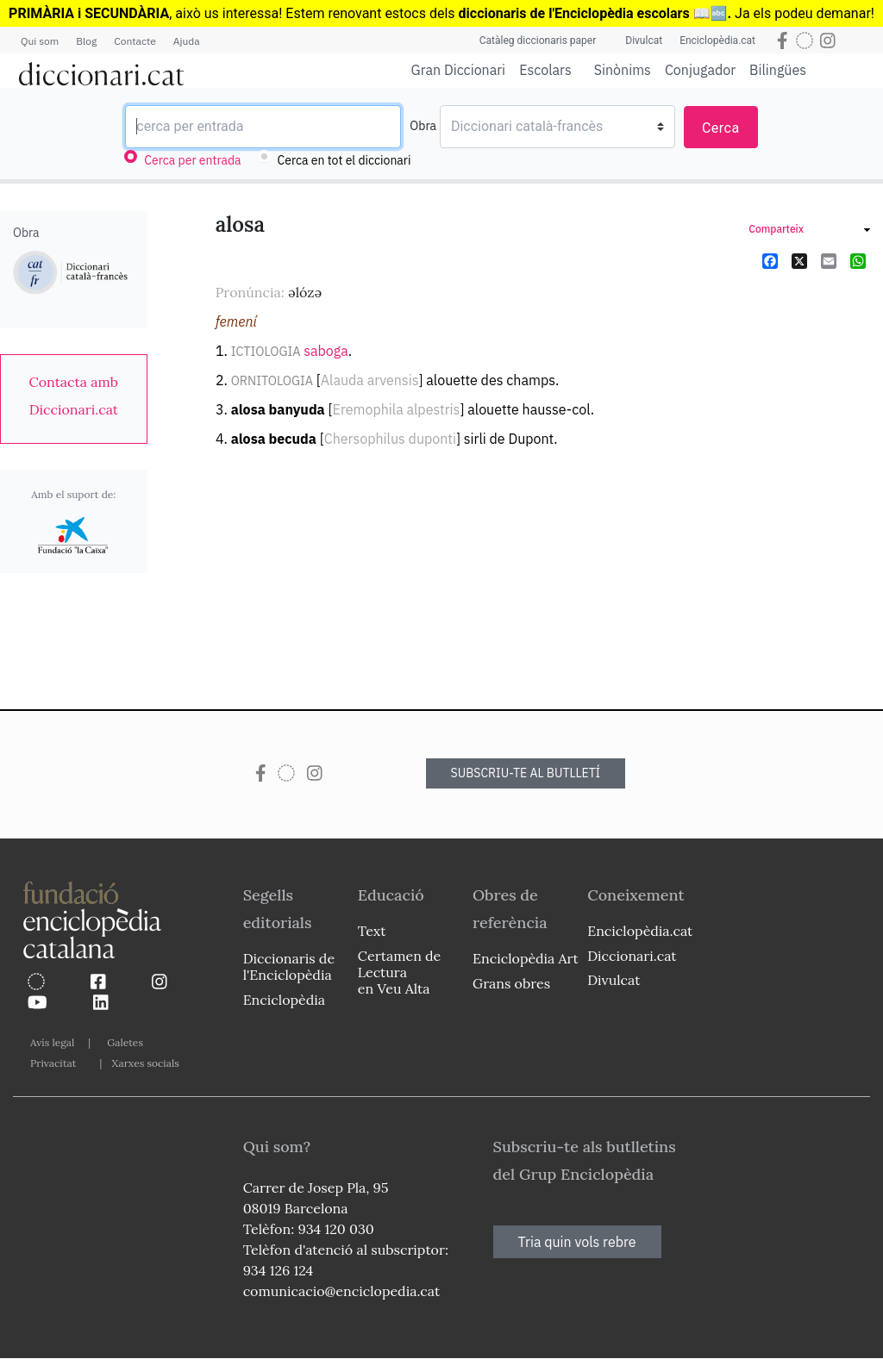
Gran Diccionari (458, 70)
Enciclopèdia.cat (717, 40)
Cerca (721, 128)
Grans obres (511, 983)
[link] (74, 395)
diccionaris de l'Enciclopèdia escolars (574, 13)
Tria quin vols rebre (577, 1241)
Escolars (545, 69)
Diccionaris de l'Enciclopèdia (289, 966)
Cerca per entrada (192, 160)
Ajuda (186, 40)
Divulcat (643, 40)
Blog (86, 40)
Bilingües (777, 69)
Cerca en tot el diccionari (344, 160)
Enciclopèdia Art (526, 958)
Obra (423, 126)
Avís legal (52, 1042)
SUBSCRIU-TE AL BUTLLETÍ (526, 773)
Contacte (134, 40)
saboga (326, 350)
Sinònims (622, 70)
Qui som (40, 40)
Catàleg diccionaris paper (538, 40)
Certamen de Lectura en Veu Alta (399, 972)
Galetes (125, 1042)
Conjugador (700, 70)
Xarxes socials (144, 1063)
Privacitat (53, 1063)
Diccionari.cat (631, 955)
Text (372, 930)
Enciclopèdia (284, 999)
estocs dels (421, 13)
